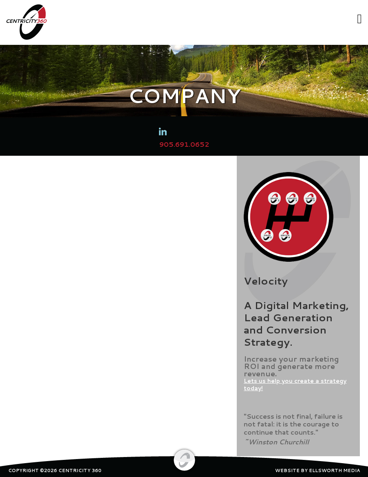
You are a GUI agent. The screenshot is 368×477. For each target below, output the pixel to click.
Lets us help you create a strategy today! (295, 384)
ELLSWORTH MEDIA (334, 470)
